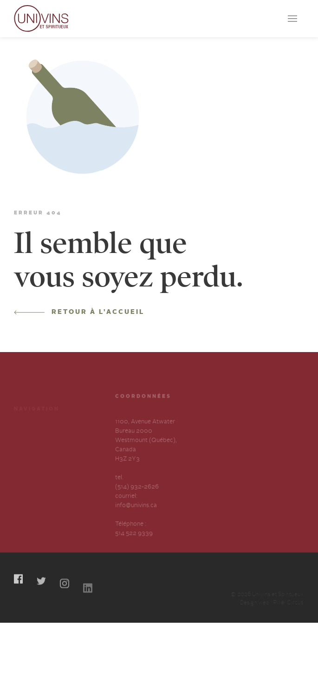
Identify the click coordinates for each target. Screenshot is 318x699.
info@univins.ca (136, 515)
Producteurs (31, 420)
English (67, 470)
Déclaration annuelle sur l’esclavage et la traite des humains (35, 488)
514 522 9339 (134, 543)
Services (25, 436)
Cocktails (70, 420)
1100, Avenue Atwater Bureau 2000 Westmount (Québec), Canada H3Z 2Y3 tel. (146, 459)
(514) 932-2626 (137, 496)
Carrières (70, 436)
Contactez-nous (79, 453)
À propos (26, 453)
